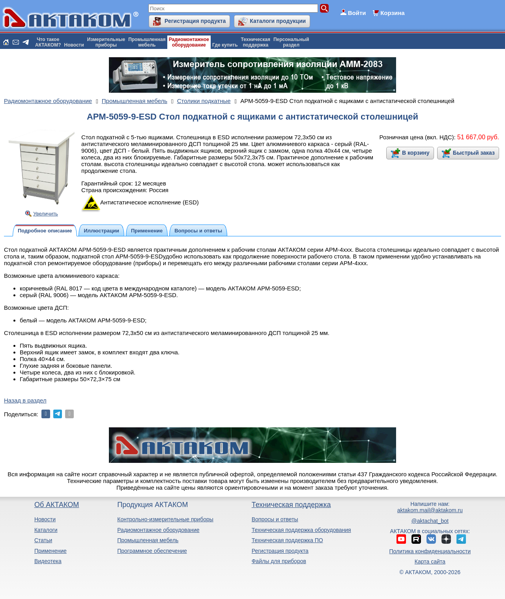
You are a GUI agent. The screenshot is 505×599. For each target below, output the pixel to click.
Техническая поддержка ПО (287, 540)
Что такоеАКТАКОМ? (48, 42)
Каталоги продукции (278, 21)
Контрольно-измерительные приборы (165, 519)
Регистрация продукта (195, 21)
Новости (74, 45)
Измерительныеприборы (106, 42)
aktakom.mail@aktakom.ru (430, 510)
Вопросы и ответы (275, 519)
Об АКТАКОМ (56, 505)
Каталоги (46, 530)
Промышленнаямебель (147, 42)
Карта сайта (430, 561)
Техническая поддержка (291, 505)
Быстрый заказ (474, 153)
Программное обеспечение (152, 551)
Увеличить (45, 214)
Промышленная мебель (147, 540)
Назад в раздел (25, 400)
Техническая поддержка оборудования (301, 530)
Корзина (392, 12)
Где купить (225, 45)
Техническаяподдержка (255, 42)
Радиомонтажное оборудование (158, 530)
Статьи (43, 540)
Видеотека (48, 561)
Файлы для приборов (279, 561)
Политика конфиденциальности (430, 551)
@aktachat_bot (430, 521)
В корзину (416, 153)
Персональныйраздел (291, 42)
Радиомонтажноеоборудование (189, 42)
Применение (50, 551)
